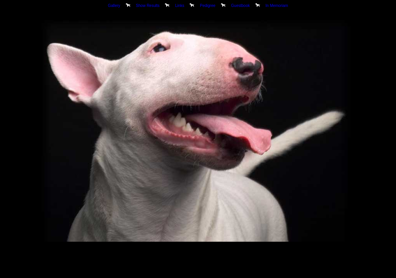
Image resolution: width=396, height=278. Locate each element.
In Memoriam (277, 5)
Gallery (114, 5)
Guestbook (240, 5)
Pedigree (207, 5)
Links (179, 5)
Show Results (147, 5)
